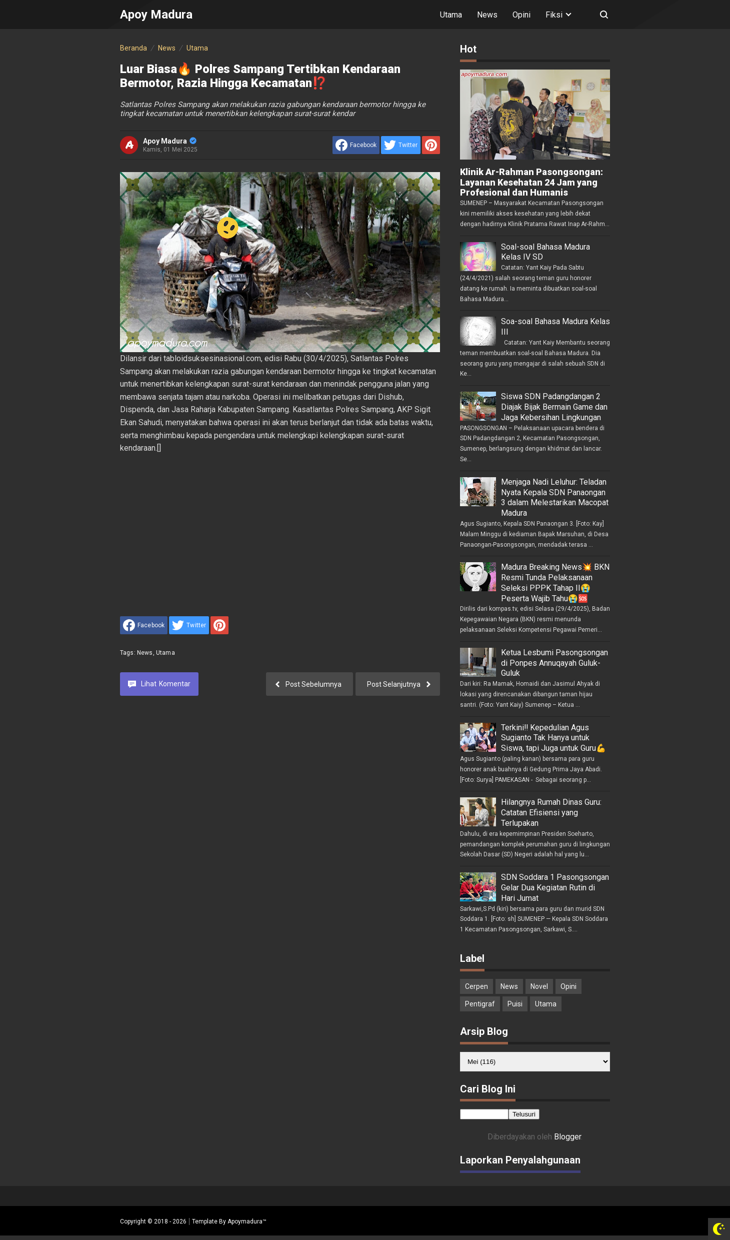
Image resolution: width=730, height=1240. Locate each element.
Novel (539, 986)
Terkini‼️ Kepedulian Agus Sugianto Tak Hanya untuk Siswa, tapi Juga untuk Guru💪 (553, 738)
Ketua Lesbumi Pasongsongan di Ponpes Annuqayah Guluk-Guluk (554, 663)
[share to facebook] (356, 145)
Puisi (515, 1004)
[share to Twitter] (400, 145)
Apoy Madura (169, 141)
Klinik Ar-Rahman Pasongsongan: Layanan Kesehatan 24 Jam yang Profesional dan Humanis (531, 182)
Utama (451, 15)
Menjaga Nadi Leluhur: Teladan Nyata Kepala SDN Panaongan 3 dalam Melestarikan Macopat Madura (554, 497)
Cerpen (476, 986)
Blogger (567, 1136)
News (487, 15)
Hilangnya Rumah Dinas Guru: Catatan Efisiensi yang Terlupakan (551, 812)
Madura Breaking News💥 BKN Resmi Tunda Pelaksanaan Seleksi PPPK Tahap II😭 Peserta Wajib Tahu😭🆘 (555, 582)
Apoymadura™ (247, 1221)
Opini (521, 15)
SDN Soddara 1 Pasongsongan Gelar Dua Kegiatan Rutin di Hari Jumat (555, 887)
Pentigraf (480, 1004)
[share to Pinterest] (431, 145)
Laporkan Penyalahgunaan (520, 1160)
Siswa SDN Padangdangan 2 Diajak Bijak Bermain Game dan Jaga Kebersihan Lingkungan (554, 407)
